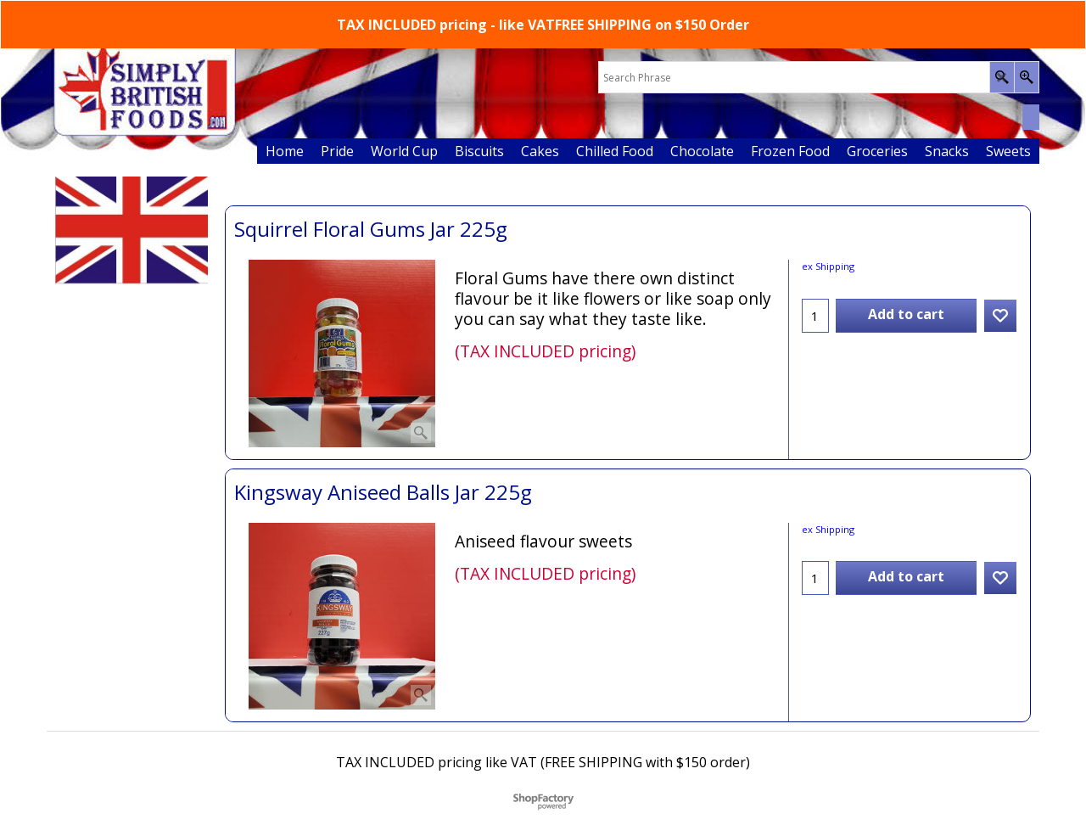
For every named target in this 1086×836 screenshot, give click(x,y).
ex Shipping (828, 266)
